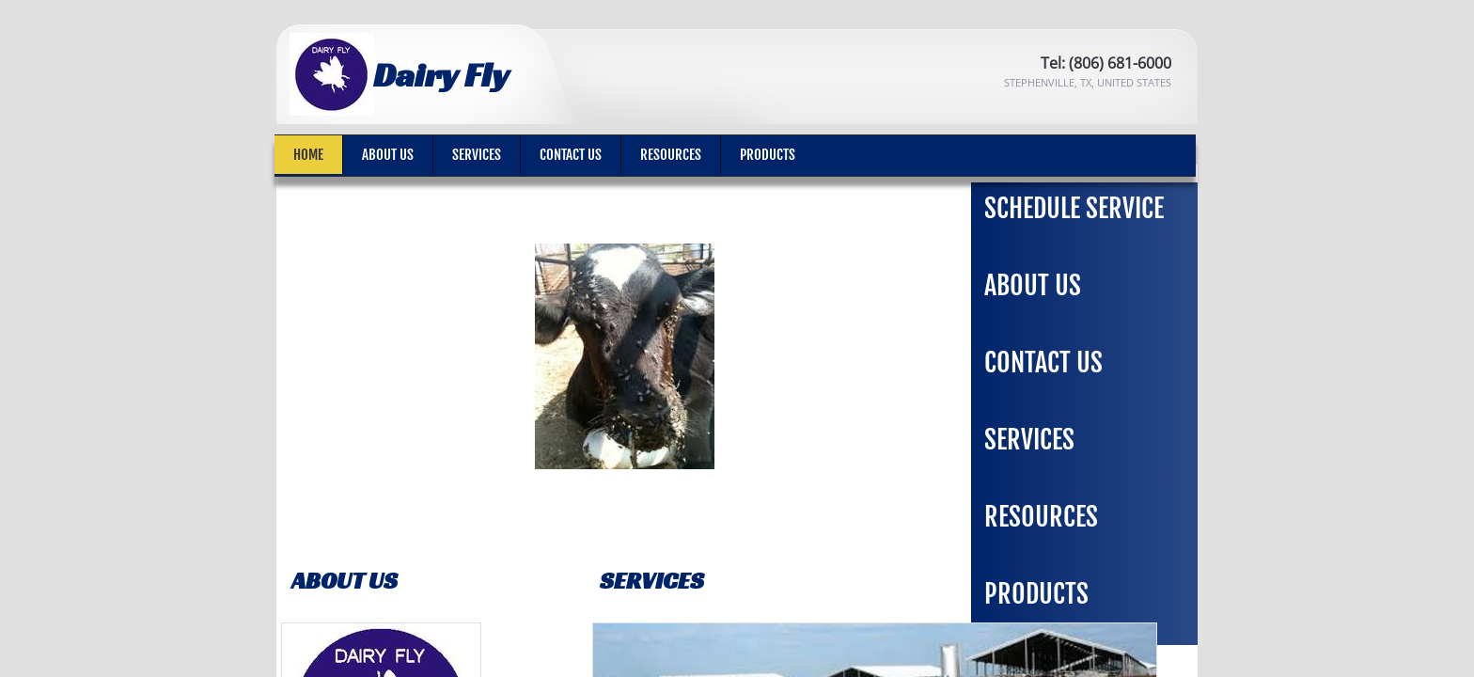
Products (767, 155)
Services (476, 155)
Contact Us (571, 155)
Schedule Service (1074, 208)
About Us (388, 155)
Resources (670, 155)
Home (308, 155)
